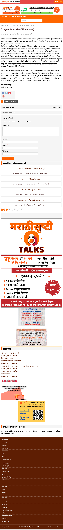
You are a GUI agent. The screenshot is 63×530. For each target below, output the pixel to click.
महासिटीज (4, 489)
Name (4, 139)
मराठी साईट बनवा (5, 471)
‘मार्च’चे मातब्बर (5, 374)
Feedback (4, 456)
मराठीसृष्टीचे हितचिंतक (6, 466)
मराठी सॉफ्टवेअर (5, 480)
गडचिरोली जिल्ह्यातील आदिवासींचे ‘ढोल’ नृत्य (31, 168)
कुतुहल (27, 34)
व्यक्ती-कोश (4, 486)
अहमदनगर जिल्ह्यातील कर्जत (31, 179)
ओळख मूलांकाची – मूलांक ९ (9, 355)
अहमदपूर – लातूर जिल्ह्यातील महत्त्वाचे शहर (31, 200)
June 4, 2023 (5, 34)
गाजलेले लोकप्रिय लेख (6, 477)
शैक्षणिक (31, 34)
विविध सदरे (4, 474)
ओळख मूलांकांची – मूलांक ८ (9, 363)
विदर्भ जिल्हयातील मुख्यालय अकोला (31, 190)
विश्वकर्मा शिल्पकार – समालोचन (11, 361)
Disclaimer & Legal (6, 459)
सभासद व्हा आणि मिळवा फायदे (14, 427)
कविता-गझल (4, 497)
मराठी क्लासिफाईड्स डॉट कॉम (8, 510)
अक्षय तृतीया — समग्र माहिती (10, 353)
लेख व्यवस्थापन (5, 439)
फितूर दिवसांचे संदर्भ (7, 358)
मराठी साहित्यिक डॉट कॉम (7, 515)
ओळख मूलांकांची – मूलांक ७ (9, 368)
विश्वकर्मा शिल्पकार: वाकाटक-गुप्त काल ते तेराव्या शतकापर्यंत (19, 366)
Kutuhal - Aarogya (10, 101)
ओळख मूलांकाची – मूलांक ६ (9, 371)
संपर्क (3, 453)
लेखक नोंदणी (4, 442)
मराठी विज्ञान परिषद (15, 34)
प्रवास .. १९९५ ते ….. (6, 468)
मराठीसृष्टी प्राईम (5, 518)
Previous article (8, 107)
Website (5, 151)
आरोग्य (24, 34)
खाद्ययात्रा (4, 492)
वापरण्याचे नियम (5, 450)
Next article (56, 107)
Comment (5, 125)
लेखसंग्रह (4, 484)
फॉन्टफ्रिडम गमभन (5, 521)
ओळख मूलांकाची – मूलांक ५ (9, 376)
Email (4, 145)
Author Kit (4, 445)
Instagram (4, 507)
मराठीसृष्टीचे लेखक (5, 463)
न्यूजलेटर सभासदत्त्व (6, 448)
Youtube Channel (6, 502)
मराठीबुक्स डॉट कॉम (6, 513)
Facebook (4, 504)
